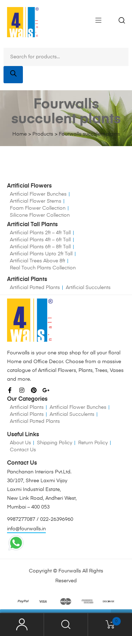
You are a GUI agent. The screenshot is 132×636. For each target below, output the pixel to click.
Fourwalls (69, 571)
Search (66, 624)
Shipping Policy (54, 442)
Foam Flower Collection (37, 208)
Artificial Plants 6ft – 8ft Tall (40, 246)
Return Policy (93, 442)
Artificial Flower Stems (35, 201)
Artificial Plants (27, 407)
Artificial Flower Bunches (38, 194)
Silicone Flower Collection (40, 215)
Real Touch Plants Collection (43, 267)
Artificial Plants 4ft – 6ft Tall (40, 239)
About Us (20, 442)
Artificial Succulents (88, 287)
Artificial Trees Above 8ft (37, 260)
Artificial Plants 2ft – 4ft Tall (40, 232)
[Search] (13, 74)
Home (19, 134)
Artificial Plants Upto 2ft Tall (41, 253)
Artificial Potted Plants (35, 287)
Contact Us (23, 449)
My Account (22, 624)
